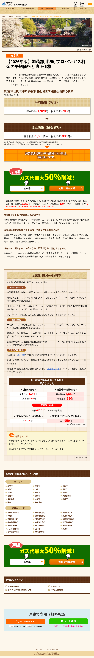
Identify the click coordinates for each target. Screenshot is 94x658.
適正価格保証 (65, 11)
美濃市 (38, 486)
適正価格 (21, 355)
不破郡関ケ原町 (14, 513)
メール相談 (68, 622)
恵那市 (65, 489)
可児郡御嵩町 (68, 523)
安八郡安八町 (41, 533)
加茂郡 (65, 529)
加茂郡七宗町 (41, 513)
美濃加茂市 (67, 496)
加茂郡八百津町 (69, 519)
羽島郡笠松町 (41, 519)
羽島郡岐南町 (41, 516)
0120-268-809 (25, 622)
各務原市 (39, 502)
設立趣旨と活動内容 (29, 11)
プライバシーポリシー (52, 651)
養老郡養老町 (68, 526)
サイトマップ (39, 651)
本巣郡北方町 (41, 523)
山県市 (38, 489)
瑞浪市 (10, 489)
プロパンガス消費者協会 (50, 654)
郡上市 (38, 493)
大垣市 (38, 499)
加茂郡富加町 (68, 513)
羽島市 (38, 496)
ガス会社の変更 (10, 11)
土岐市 (65, 486)
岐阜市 (65, 499)
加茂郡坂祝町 (13, 526)
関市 (9, 502)
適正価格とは (56, 587)
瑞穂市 (10, 496)
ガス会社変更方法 (57, 591)
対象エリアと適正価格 (47, 11)
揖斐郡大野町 (13, 523)
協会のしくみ (83, 11)
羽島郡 (10, 516)
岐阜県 (26, 16)
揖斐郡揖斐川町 (14, 533)
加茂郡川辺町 (68, 516)
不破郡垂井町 (13, 519)
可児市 (10, 493)
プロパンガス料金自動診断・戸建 (20, 591)
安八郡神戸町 (41, 526)
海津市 (65, 493)
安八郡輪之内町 (14, 529)
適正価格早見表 (14, 587)
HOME (4, 16)
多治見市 (11, 499)
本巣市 (10, 486)
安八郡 (38, 529)
